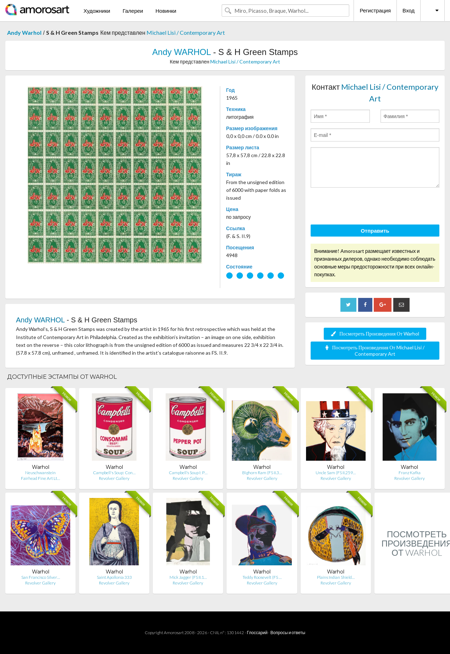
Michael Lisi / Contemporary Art (185, 32)
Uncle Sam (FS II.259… (336, 472)
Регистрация (375, 10)
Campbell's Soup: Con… (114, 472)
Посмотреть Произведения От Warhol (375, 334)
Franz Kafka (410, 472)
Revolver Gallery (114, 478)
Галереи (133, 10)
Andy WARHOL (181, 52)
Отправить (375, 230)
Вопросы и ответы (287, 632)
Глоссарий (257, 632)
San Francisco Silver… (40, 577)
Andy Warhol (24, 32)
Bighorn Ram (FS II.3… (262, 472)
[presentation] (364, 207)
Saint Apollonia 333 (114, 577)
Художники (96, 10)
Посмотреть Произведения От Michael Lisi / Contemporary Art (375, 350)
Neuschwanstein (40, 472)
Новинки (165, 10)
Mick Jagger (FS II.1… (188, 577)
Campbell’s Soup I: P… (188, 472)
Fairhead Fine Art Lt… (40, 478)
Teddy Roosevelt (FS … (262, 577)
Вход (408, 10)
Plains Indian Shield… (336, 577)
